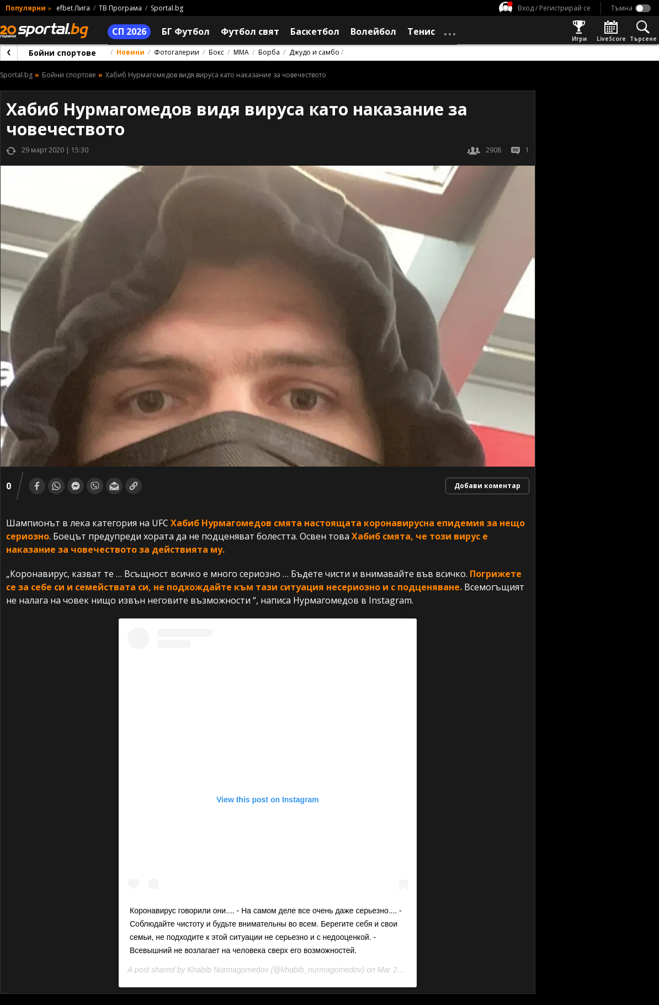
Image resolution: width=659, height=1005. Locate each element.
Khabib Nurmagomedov (227, 969)
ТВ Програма (120, 8)
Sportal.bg (167, 8)
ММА (241, 52)
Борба (269, 52)
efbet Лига (73, 8)
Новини (130, 52)
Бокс (216, 52)
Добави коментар (487, 485)
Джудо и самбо (314, 52)
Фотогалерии (176, 52)
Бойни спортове (62, 52)
